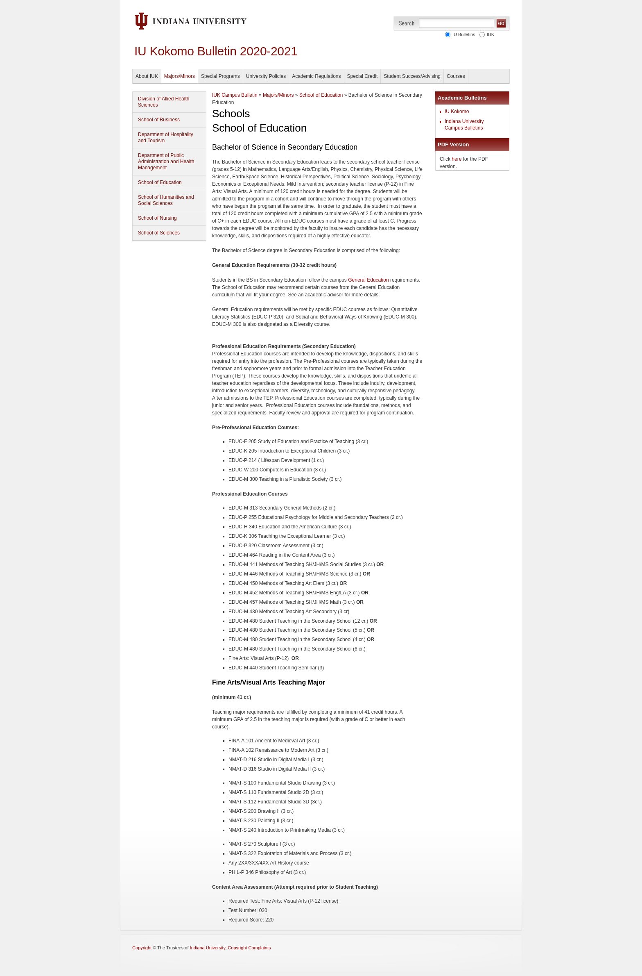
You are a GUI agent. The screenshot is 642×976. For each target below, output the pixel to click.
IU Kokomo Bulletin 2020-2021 (216, 51)
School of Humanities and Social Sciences (166, 200)
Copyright (141, 947)
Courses (456, 76)
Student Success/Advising (412, 76)
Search (406, 23)
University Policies (266, 76)
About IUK (147, 76)
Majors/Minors (179, 76)
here (456, 159)
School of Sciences (159, 233)
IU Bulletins (462, 34)
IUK (489, 34)
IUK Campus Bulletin (235, 95)
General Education (368, 280)
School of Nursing (157, 218)
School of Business (159, 120)
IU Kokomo (457, 111)
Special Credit (362, 76)
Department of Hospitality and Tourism (165, 137)
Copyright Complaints (249, 947)
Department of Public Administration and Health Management (166, 161)
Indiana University (208, 947)
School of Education (160, 182)
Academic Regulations (316, 76)
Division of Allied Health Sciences (163, 102)
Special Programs (220, 76)
